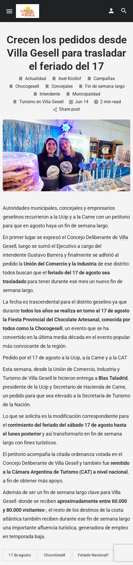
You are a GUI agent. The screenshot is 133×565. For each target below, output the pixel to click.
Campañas (101, 78)
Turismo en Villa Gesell (38, 101)
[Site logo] (28, 11)
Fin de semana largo (101, 86)
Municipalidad (83, 94)
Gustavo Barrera (45, 255)
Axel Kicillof (66, 78)
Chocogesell (24, 86)
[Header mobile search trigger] (123, 10)
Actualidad (32, 78)
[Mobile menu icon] (9, 11)
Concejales (59, 86)
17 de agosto (20, 555)
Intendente (46, 94)
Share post (66, 109)
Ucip (43, 387)
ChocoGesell (54, 555)
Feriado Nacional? (93, 555)
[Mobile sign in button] (111, 10)
